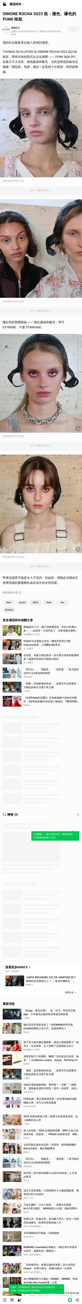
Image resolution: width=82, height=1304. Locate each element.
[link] (12, 1300)
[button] (4, 1300)
